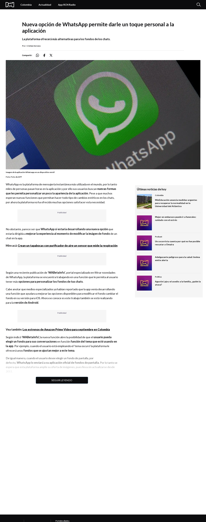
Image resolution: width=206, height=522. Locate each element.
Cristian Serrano (34, 46)
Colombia (26, 4)
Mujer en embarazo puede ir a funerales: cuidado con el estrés (175, 218)
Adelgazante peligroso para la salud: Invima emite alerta (177, 258)
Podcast (158, 236)
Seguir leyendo (61, 380)
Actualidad (45, 4)
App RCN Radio (67, 4)
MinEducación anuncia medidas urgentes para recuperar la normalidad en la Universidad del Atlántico (176, 203)
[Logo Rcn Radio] (10, 4)
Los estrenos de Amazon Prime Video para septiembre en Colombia (66, 329)
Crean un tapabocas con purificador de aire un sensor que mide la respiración (68, 245)
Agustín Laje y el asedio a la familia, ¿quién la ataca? (178, 283)
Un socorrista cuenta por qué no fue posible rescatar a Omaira (177, 243)
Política (158, 277)
